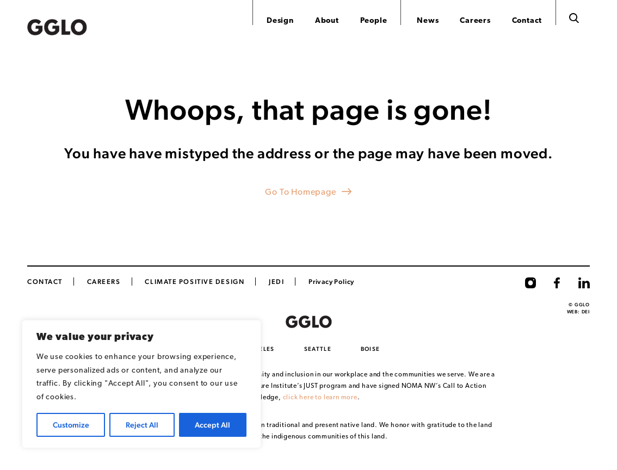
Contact (527, 21)
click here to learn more (320, 397)
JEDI (276, 281)
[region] (141, 384)
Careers (475, 21)
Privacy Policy (331, 281)
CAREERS (104, 281)
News (428, 21)
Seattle (317, 348)
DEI (586, 311)
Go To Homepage (300, 192)
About (327, 21)
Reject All (142, 424)
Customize (71, 424)
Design (280, 21)
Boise (370, 348)
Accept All (212, 424)
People (373, 21)
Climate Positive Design (194, 281)
